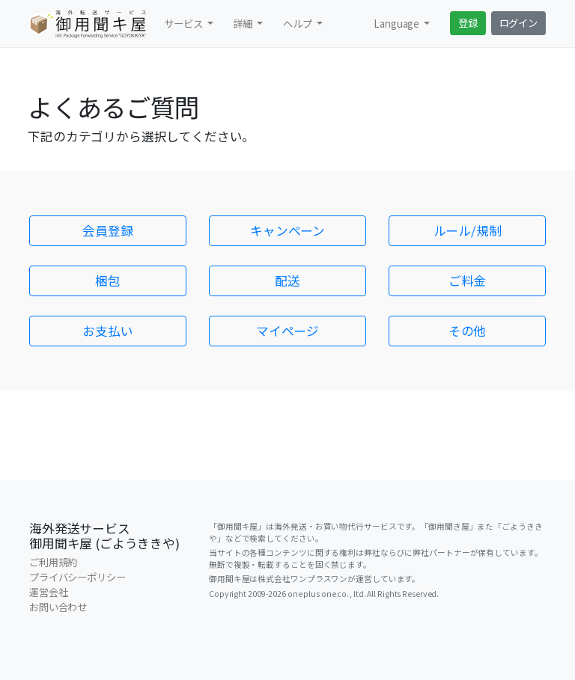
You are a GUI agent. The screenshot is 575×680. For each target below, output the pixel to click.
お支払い (107, 331)
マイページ (287, 331)
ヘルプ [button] (298, 23)
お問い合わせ (58, 607)
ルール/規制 (467, 230)
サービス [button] (184, 23)
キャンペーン (287, 230)
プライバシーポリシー (77, 577)
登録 (468, 23)
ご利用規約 (53, 562)
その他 (467, 331)
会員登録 (107, 230)
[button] (248, 23)
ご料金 (467, 281)
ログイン (518, 23)
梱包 (108, 281)
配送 (287, 281)
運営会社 (48, 592)
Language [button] (398, 23)
